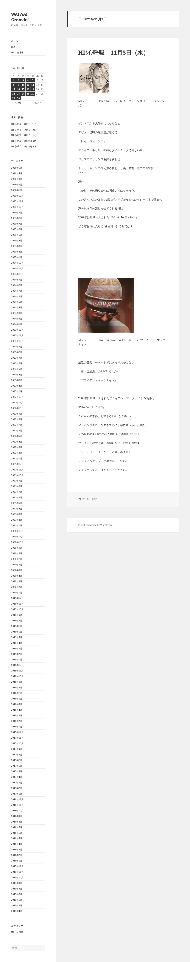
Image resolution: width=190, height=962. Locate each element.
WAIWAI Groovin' (20, 16)
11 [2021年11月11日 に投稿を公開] (28, 84)
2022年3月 (16, 447)
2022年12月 (17, 396)
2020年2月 (16, 587)
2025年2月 (16, 251)
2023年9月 (16, 346)
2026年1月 (16, 190)
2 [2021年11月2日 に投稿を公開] (18, 80)
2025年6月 (16, 229)
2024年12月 (17, 262)
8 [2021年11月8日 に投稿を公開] (13, 84)
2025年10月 (17, 206)
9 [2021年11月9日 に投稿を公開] (18, 84)
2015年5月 (16, 905)
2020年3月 (16, 581)
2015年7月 (16, 894)
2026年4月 (16, 173)
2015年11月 (17, 871)
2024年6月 (16, 296)
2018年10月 (17, 676)
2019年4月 (16, 642)
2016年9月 (16, 816)
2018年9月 (16, 681)
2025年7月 (16, 223)
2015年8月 (16, 888)
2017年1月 (16, 793)
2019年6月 (16, 631)
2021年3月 (16, 514)
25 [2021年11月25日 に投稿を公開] (28, 93)
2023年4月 (16, 374)
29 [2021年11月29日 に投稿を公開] (13, 98)
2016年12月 (17, 799)
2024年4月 (16, 307)
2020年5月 (16, 570)
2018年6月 (16, 698)
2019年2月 (16, 654)
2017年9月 (16, 749)
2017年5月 (16, 771)
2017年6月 (16, 765)
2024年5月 (16, 301)
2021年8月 (16, 486)
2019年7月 (16, 626)
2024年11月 (17, 268)
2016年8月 (16, 821)
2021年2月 (16, 519)
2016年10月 (17, 810)
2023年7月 (16, 357)
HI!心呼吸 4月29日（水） (25, 146)
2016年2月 (16, 855)
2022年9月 (16, 413)
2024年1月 (16, 324)
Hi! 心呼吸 (17, 52)
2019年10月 (17, 609)
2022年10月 (17, 408)
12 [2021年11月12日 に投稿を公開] (32, 84)
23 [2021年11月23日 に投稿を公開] (18, 93)
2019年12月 (17, 598)
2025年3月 (16, 246)
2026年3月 (16, 179)
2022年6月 (16, 430)
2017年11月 (17, 737)
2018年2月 (16, 721)
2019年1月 (16, 659)
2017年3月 (16, 782)
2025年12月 (17, 195)
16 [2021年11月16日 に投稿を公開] (18, 89)
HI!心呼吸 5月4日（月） (24, 129)
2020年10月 (17, 542)
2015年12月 (17, 866)
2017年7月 (16, 760)
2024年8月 (16, 285)
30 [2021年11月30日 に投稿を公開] (18, 98)
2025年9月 (16, 212)
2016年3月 (16, 849)
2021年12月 (17, 464)
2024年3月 (16, 313)
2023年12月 (17, 329)
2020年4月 (16, 575)
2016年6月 (16, 832)
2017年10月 (17, 743)
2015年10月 (17, 877)
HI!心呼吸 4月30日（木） (25, 140)
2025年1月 (16, 257)
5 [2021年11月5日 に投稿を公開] (32, 80)
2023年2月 (16, 385)
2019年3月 (16, 648)
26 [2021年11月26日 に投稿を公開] (32, 93)
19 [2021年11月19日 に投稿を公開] (32, 89)
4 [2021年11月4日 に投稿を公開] (28, 80)
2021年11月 (17, 469)
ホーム (14, 41)
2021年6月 (16, 497)
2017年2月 (16, 788)
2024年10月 (17, 274)
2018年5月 (16, 704)
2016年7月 (16, 827)
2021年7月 (16, 491)
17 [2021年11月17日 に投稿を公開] (23, 89)
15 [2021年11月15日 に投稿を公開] (13, 89)
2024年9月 (16, 279)
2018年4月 (16, 709)
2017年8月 (16, 754)
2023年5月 (16, 369)
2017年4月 (16, 777)
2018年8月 (16, 687)
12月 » (38, 102)
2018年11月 (17, 670)
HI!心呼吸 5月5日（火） (24, 124)
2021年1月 (16, 525)
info (13, 46)
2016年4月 (16, 843)
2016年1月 (16, 860)
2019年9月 (16, 614)
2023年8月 (16, 352)
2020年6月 (16, 564)
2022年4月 (16, 441)
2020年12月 (17, 531)
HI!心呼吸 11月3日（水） (113, 52)
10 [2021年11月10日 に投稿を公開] (23, 84)
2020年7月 (16, 559)
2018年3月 (16, 715)
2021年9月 (16, 480)
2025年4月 (16, 240)
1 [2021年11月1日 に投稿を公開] (13, 80)
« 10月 (18, 102)
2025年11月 (17, 201)
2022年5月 (16, 436)
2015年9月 (16, 883)
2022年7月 (16, 424)
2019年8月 (16, 620)
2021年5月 (16, 503)
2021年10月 (17, 475)
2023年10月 (17, 341)
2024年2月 (16, 318)
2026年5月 (16, 167)
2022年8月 (16, 419)
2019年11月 (17, 603)
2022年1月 (16, 458)
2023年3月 (16, 380)
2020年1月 (16, 592)
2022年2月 (16, 452)
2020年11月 (17, 536)
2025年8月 (16, 218)
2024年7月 (16, 290)
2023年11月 (17, 335)
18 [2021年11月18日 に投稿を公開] (28, 89)
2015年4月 (16, 911)
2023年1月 (16, 391)
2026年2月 (16, 184)
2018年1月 (16, 726)
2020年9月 (16, 547)
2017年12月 (17, 732)
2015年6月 (16, 899)
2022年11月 (17, 402)
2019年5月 (16, 637)
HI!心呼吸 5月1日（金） (24, 135)
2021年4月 (16, 508)
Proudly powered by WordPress (95, 525)
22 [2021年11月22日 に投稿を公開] (13, 93)
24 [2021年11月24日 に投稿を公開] (23, 93)
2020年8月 (16, 553)
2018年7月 (16, 693)
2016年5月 (16, 838)
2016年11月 (17, 804)
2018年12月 (17, 665)
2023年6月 (16, 363)
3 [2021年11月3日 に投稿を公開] (23, 80)
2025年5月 (16, 234)
